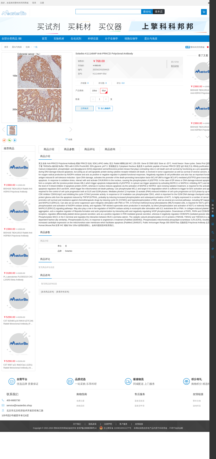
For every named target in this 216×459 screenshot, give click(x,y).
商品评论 (89, 149)
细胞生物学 (131, 38)
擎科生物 (197, 401)
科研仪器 (93, 38)
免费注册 (80, 401)
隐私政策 (93, 424)
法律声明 (108, 424)
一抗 (35, 47)
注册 (42, 3)
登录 (34, 3)
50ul (104, 91)
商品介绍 (49, 149)
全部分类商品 (12, 38)
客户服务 (123, 424)
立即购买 (84, 108)
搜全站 (147, 11)
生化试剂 (76, 38)
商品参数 (69, 149)
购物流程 (80, 406)
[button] (207, 137)
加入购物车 (104, 108)
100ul (94, 91)
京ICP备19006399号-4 (86, 428)
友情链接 (139, 424)
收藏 (68, 139)
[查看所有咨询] (62, 292)
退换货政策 (139, 401)
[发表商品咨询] (47, 292)
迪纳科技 (197, 406)
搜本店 (159, 11)
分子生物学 (111, 38)
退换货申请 (139, 406)
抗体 (28, 47)
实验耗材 (59, 38)
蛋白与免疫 (150, 38)
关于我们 (77, 424)
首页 (44, 38)
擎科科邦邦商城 (195, 47)
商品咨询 (110, 149)
